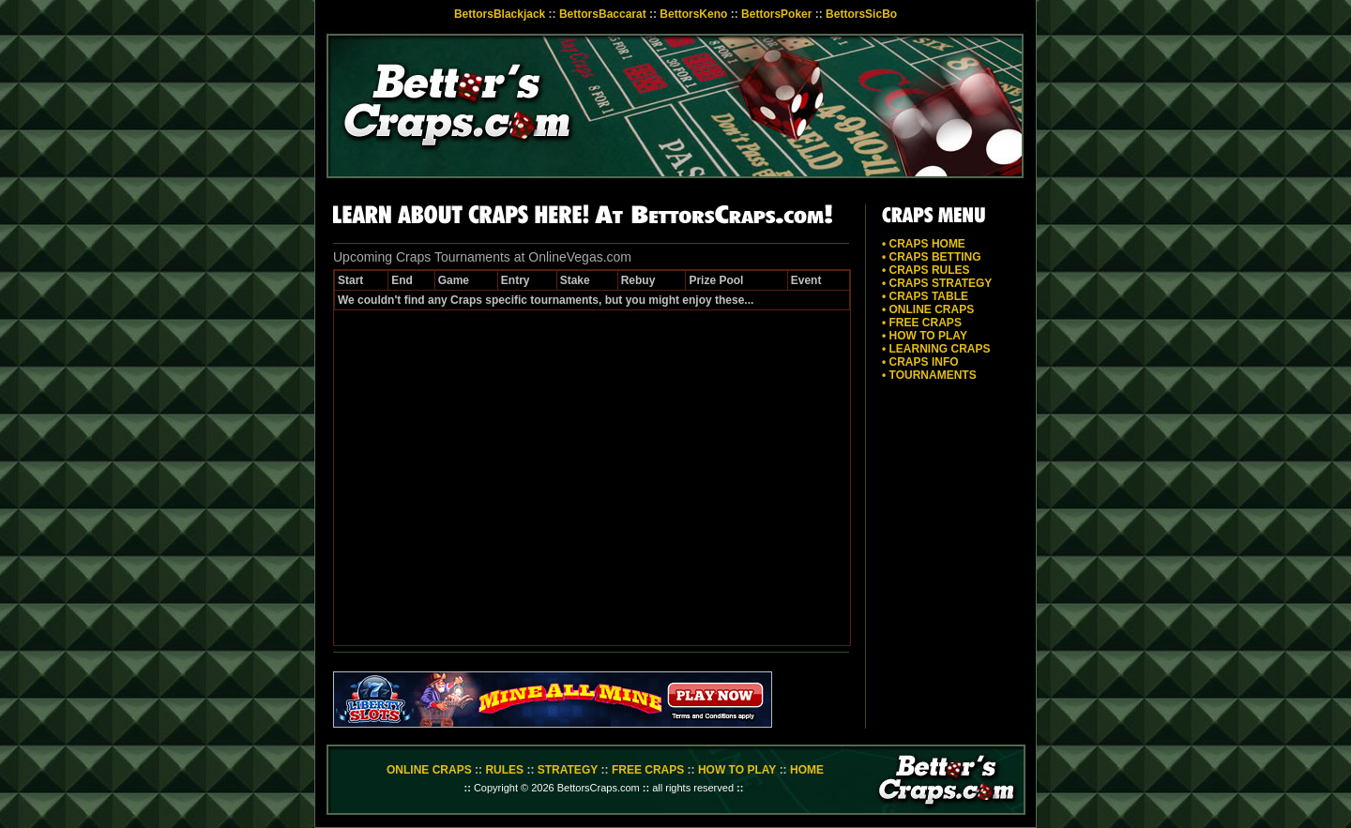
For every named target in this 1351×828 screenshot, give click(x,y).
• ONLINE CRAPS (928, 309)
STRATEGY (568, 769)
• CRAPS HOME (923, 243)
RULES (504, 769)
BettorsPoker (776, 14)
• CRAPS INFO (920, 362)
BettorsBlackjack (499, 14)
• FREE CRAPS (922, 322)
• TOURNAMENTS (929, 375)
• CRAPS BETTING (931, 256)
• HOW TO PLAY (924, 335)
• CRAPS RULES (926, 270)
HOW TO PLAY (737, 769)
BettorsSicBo (861, 14)
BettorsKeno (693, 14)
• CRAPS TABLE (925, 296)
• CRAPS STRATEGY (937, 283)
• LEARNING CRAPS (936, 348)
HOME (807, 769)
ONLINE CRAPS (429, 769)
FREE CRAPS (648, 769)
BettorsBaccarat (602, 14)
